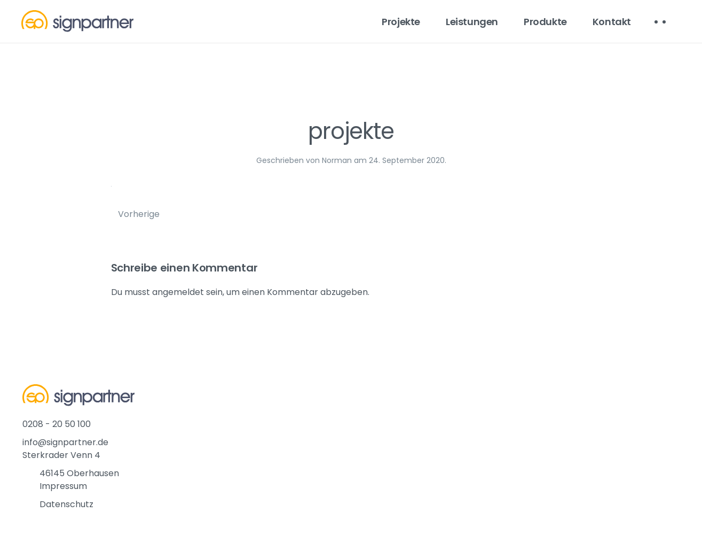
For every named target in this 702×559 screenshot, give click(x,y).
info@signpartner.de (65, 442)
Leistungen (472, 21)
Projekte (401, 21)
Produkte (545, 21)
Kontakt (612, 21)
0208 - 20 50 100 (56, 424)
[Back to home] (77, 21)
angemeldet (178, 292)
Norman (337, 160)
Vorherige (139, 214)
